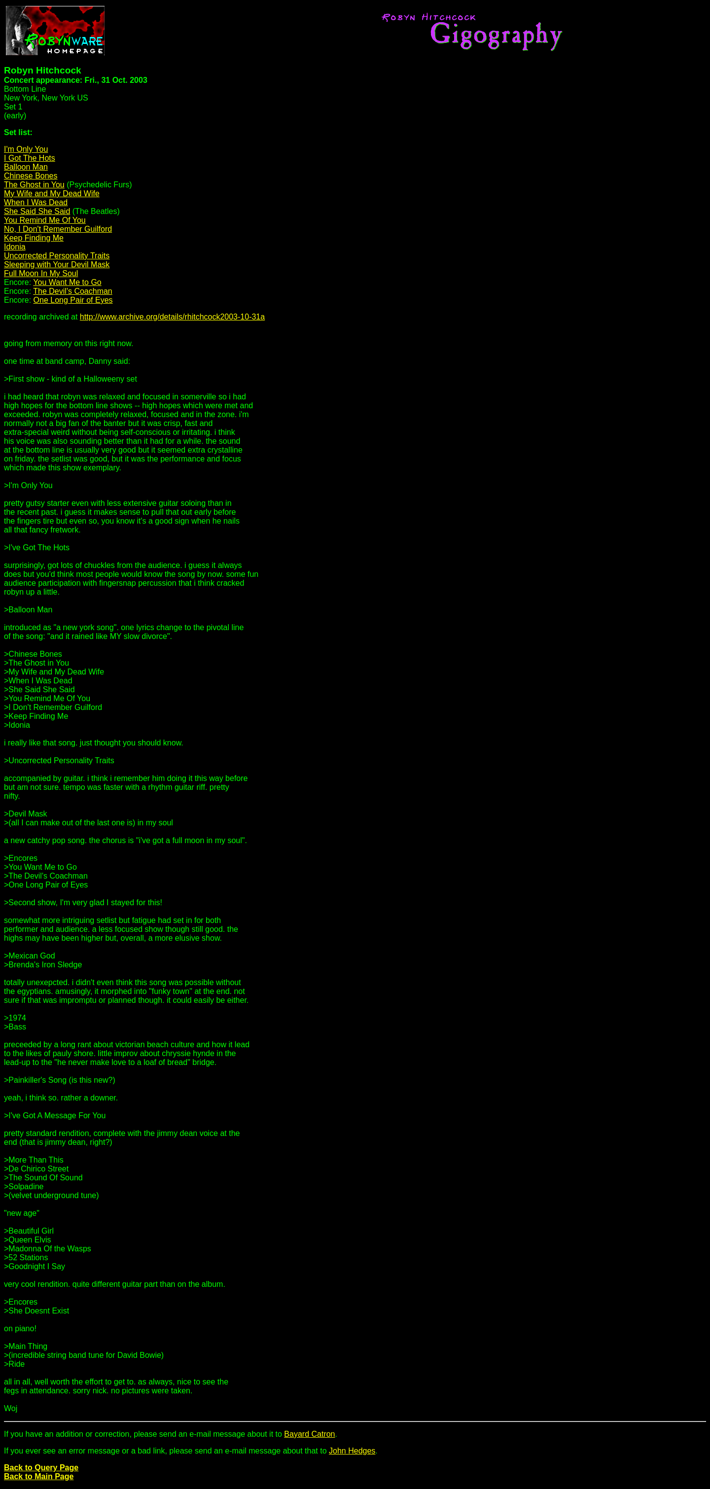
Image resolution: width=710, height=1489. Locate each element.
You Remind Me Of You (45, 220)
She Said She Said (37, 211)
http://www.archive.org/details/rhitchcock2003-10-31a (172, 317)
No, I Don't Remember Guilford (58, 229)
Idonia (15, 247)
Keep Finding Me (34, 238)
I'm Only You (26, 149)
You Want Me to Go (67, 282)
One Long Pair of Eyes (73, 300)
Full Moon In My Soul (41, 273)
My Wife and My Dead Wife (52, 193)
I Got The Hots (29, 158)
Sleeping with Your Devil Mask (56, 264)
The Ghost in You (34, 184)
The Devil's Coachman (72, 291)
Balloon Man (26, 167)
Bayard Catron (309, 1434)
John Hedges (352, 1451)
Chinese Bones (31, 176)
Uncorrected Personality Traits (56, 255)
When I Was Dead (36, 202)
